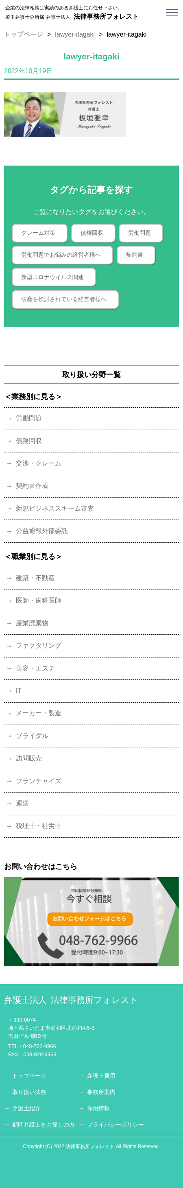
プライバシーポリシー (115, 1124)
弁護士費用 (101, 1075)
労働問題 (139, 232)
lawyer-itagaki (75, 34)
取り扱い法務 (29, 1092)
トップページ (23, 34)
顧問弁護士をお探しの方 (43, 1124)
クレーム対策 (38, 232)
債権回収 (92, 232)
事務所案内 (101, 1092)
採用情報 (98, 1108)
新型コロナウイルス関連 (52, 277)
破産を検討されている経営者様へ (64, 299)
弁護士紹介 (26, 1108)
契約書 (134, 254)
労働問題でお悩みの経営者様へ (61, 254)
